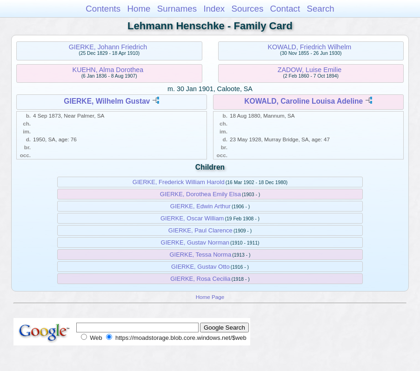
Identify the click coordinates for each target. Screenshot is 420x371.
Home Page (210, 297)
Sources (248, 8)
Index (214, 8)
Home (138, 8)
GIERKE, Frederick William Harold (179, 182)
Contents (103, 8)
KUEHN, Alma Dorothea (108, 69)
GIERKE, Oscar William (192, 218)
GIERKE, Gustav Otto (200, 266)
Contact (285, 8)
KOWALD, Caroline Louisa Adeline (303, 101)
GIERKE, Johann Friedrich (108, 47)
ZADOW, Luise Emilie (309, 69)
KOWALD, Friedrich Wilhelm (309, 47)
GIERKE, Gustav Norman (195, 242)
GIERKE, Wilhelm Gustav (107, 101)
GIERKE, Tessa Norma (200, 254)
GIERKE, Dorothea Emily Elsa (200, 194)
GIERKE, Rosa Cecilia (200, 278)
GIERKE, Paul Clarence (200, 230)
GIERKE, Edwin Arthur (200, 206)
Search (320, 8)
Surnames (177, 8)
